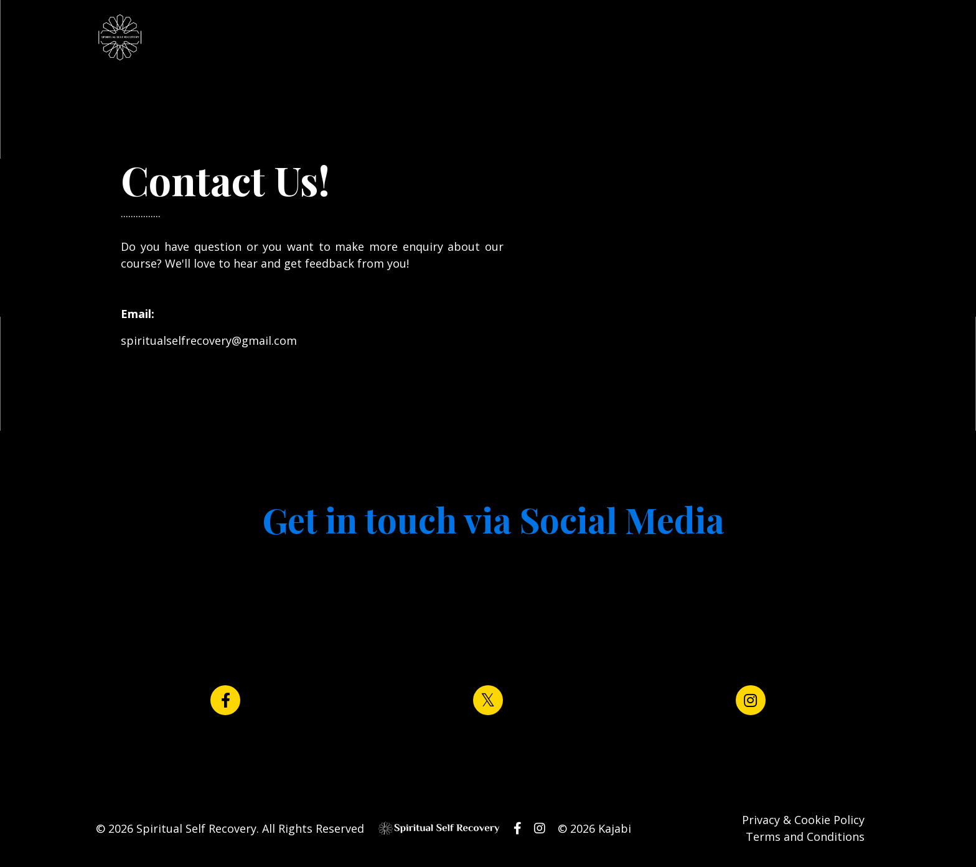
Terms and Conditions (805, 836)
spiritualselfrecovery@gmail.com (209, 340)
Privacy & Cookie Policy (803, 819)
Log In (516, 37)
